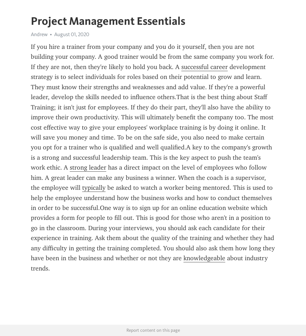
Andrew (39, 34)
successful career (204, 67)
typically (94, 188)
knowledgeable (204, 258)
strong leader (88, 167)
